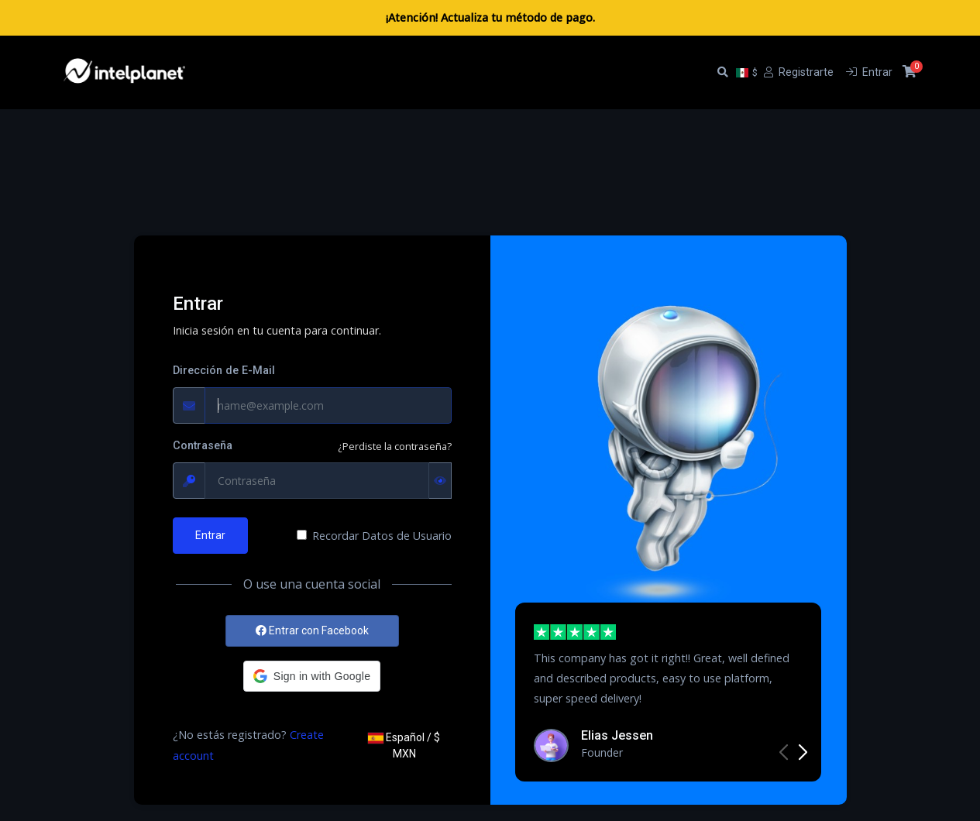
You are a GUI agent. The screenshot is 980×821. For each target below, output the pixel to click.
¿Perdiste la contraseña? (395, 446)
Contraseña (202, 445)
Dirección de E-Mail (224, 370)
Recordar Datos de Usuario (382, 535)
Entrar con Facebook (312, 630)
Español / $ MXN (404, 745)
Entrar (210, 535)
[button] (311, 676)
